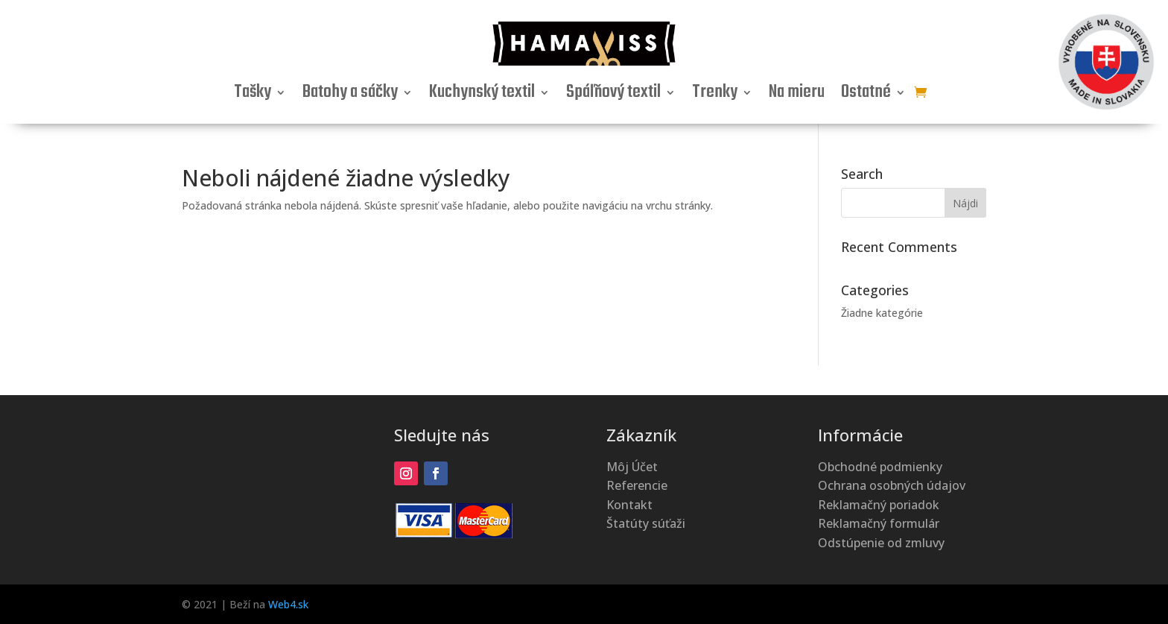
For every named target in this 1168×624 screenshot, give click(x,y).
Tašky (252, 95)
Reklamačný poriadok (878, 505)
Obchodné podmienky (880, 466)
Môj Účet (632, 466)
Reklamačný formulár (878, 523)
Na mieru (797, 95)
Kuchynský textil (482, 95)
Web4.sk (288, 604)
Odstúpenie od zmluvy (881, 543)
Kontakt (629, 505)
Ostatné (866, 95)
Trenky (714, 95)
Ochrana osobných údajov (891, 485)
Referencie (636, 485)
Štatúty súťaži (645, 523)
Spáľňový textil (613, 95)
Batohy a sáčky (350, 95)
